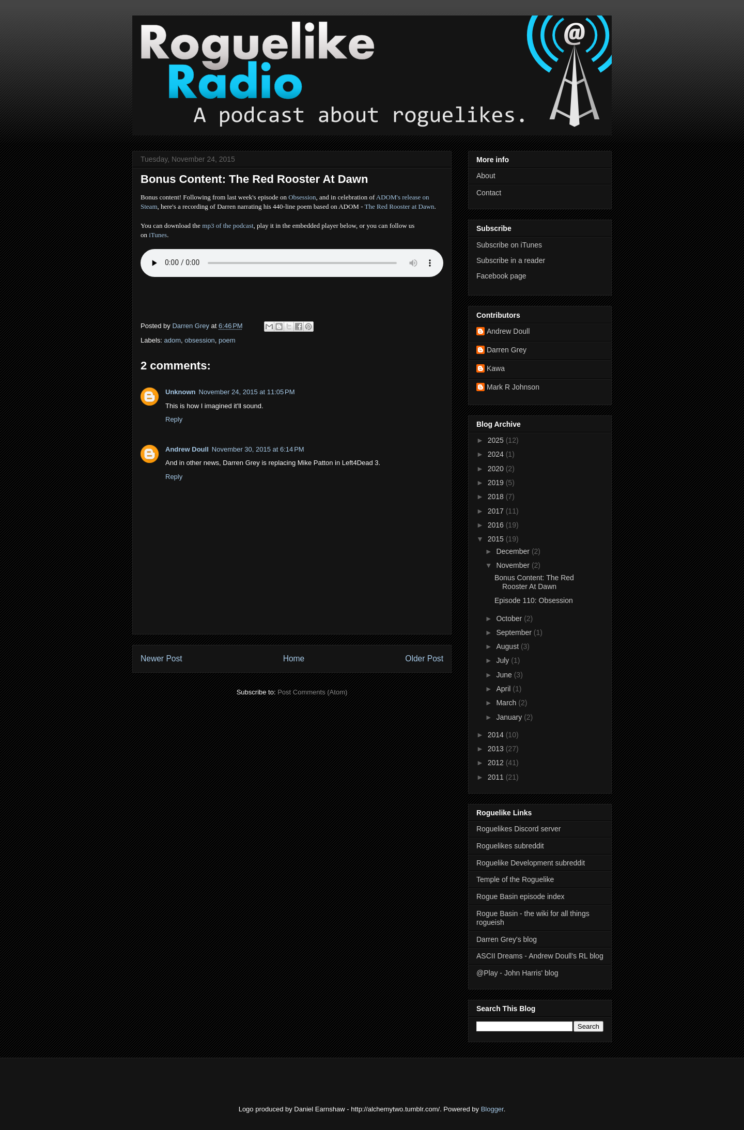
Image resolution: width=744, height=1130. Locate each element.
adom (172, 340)
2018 (497, 496)
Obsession (302, 197)
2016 (497, 525)
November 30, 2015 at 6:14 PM (258, 449)
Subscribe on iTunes (509, 245)
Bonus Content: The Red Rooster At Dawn (534, 582)
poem (227, 340)
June (505, 675)
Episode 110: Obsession (533, 600)
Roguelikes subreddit (510, 846)
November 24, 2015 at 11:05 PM (247, 392)
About (485, 176)
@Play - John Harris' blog (517, 973)
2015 (497, 539)
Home (294, 658)
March (507, 703)
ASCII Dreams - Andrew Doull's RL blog (539, 956)
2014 (497, 735)
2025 (497, 440)
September (514, 632)
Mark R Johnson (513, 387)
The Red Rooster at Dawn (400, 206)
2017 (497, 511)
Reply (173, 419)
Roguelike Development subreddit (530, 863)
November (513, 565)
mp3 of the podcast (227, 225)
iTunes (158, 235)
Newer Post (161, 658)
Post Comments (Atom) (312, 692)
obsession (199, 340)
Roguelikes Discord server (518, 829)
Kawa (496, 368)
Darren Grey (506, 350)
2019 (497, 482)
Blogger (492, 1109)
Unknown (180, 392)
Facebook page (501, 276)
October (510, 618)
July (503, 660)
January (510, 717)
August (508, 646)
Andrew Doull (187, 449)
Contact (488, 193)
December (513, 551)
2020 (497, 469)
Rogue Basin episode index (520, 896)
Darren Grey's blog (506, 939)
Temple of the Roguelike (515, 879)
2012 (497, 763)
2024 (497, 454)
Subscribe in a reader (510, 260)
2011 (497, 777)
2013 (497, 749)
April (504, 689)
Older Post (424, 658)
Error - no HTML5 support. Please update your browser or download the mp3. (292, 263)
